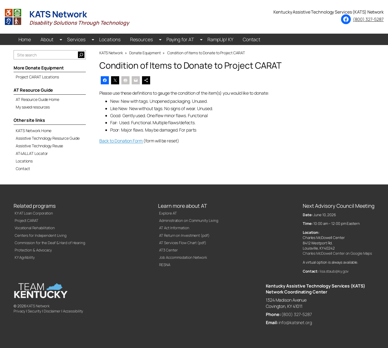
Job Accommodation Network (183, 257)
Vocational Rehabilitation (35, 227)
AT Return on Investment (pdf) (184, 235)
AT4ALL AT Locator (32, 153)
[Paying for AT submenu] (201, 39)
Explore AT (167, 213)
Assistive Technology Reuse (39, 145)
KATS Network (38, 306)
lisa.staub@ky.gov (334, 271)
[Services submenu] (93, 39)
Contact (23, 168)
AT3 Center (168, 250)
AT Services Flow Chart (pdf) (182, 242)
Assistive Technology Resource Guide (48, 138)
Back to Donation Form (121, 141)
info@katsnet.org (295, 322)
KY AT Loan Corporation (34, 213)
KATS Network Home (33, 130)
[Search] (81, 55)
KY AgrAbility (25, 257)
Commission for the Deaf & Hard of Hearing (50, 242)
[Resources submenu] (160, 39)
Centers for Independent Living (41, 235)
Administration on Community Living (188, 220)
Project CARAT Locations (37, 76)
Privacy (19, 311)
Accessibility (73, 311)
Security (34, 311)
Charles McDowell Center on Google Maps (337, 253)
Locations (24, 161)
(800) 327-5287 (368, 19)
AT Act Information (174, 227)
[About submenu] (60, 39)
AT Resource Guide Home (37, 99)
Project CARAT (26, 220)
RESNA (164, 264)
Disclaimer (52, 311)
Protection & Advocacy (33, 250)
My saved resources (33, 107)
